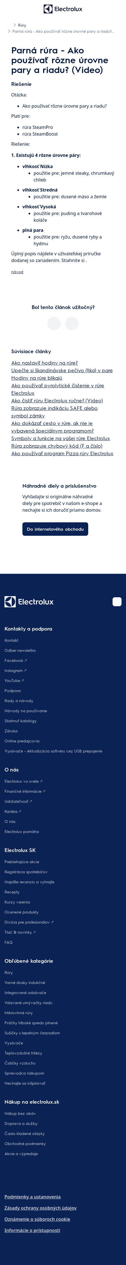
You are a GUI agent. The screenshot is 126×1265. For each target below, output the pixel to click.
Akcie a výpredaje (21, 1153)
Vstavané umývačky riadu (28, 1002)
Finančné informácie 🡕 (24, 791)
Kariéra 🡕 (12, 811)
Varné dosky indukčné (24, 982)
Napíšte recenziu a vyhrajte (29, 881)
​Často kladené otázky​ (24, 1133)
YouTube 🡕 (14, 680)
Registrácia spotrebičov (26, 871)
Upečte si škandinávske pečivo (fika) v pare (62, 370)
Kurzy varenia (17, 901)
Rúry (8, 972)
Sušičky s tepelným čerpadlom (32, 1032)
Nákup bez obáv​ (20, 1113)
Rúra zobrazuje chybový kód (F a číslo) (56, 445)
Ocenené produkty (21, 911)
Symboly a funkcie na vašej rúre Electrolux (60, 438)
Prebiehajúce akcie (21, 861)
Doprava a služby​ (21, 1123)
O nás (9, 821)
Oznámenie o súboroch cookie (37, 1219)
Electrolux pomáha (21, 831)
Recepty (12, 891)
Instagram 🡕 (15, 670)
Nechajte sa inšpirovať (24, 1082)
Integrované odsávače (25, 992)
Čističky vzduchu (20, 1062)
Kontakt (11, 640)
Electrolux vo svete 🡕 (23, 780)
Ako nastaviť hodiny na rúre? (44, 362)
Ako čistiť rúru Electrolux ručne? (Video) (57, 400)
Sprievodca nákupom (24, 1072)
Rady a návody (18, 700)
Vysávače (13, 1042)
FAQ (8, 942)
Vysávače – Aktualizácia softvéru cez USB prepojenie (53, 750)
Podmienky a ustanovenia (32, 1197)
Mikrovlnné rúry (18, 1012)
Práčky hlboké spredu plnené (31, 1022)
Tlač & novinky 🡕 (20, 931)
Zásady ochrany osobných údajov (40, 1208)
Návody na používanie (25, 710)
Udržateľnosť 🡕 (18, 801)
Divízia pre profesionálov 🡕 (28, 921)
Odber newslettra (20, 650)
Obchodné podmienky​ (25, 1143)
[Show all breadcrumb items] (9, 24)
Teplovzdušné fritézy (23, 1052)
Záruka (11, 730)
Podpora (12, 690)
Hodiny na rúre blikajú (36, 377)
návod (17, 271)
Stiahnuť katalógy (20, 720)
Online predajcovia (21, 740)
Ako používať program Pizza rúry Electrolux (62, 453)
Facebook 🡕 (15, 660)
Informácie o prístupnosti (32, 1230)
